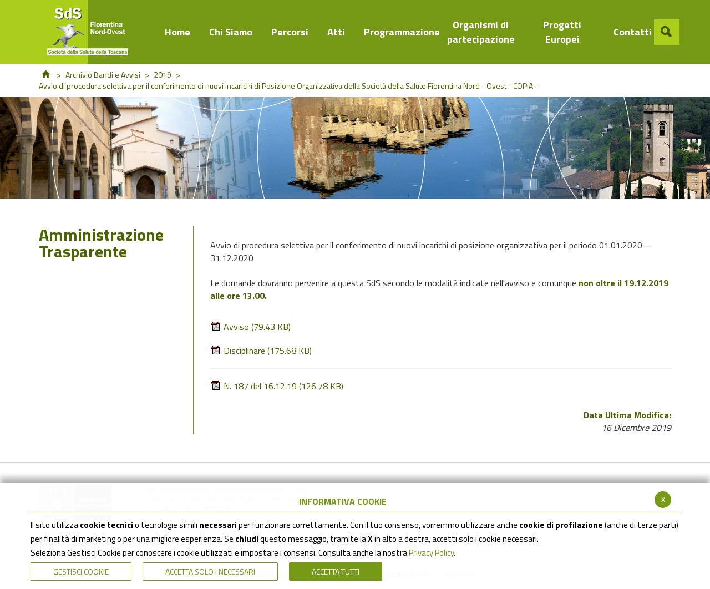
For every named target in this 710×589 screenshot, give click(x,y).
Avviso (250, 327)
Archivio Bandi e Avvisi (102, 74)
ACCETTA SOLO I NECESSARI (210, 571)
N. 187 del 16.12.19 (276, 386)
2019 (162, 74)
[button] (666, 32)
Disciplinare (261, 351)
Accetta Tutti (335, 571)
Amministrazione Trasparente (101, 245)
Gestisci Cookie (81, 571)
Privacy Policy (431, 552)
